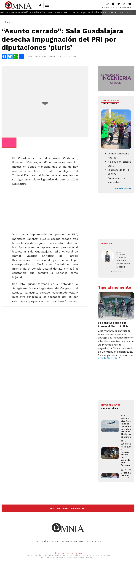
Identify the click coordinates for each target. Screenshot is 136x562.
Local (36, 539)
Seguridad (67, 539)
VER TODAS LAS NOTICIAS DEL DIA (68, 506)
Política (6, 23)
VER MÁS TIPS (123, 189)
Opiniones (107, 244)
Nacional (78, 539)
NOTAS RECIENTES (110, 402)
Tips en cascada (110, 101)
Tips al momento (110, 104)
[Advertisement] (44, 208)
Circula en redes (94, 539)
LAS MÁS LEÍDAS (109, 405)
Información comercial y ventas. (68, 550)
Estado (55, 539)
